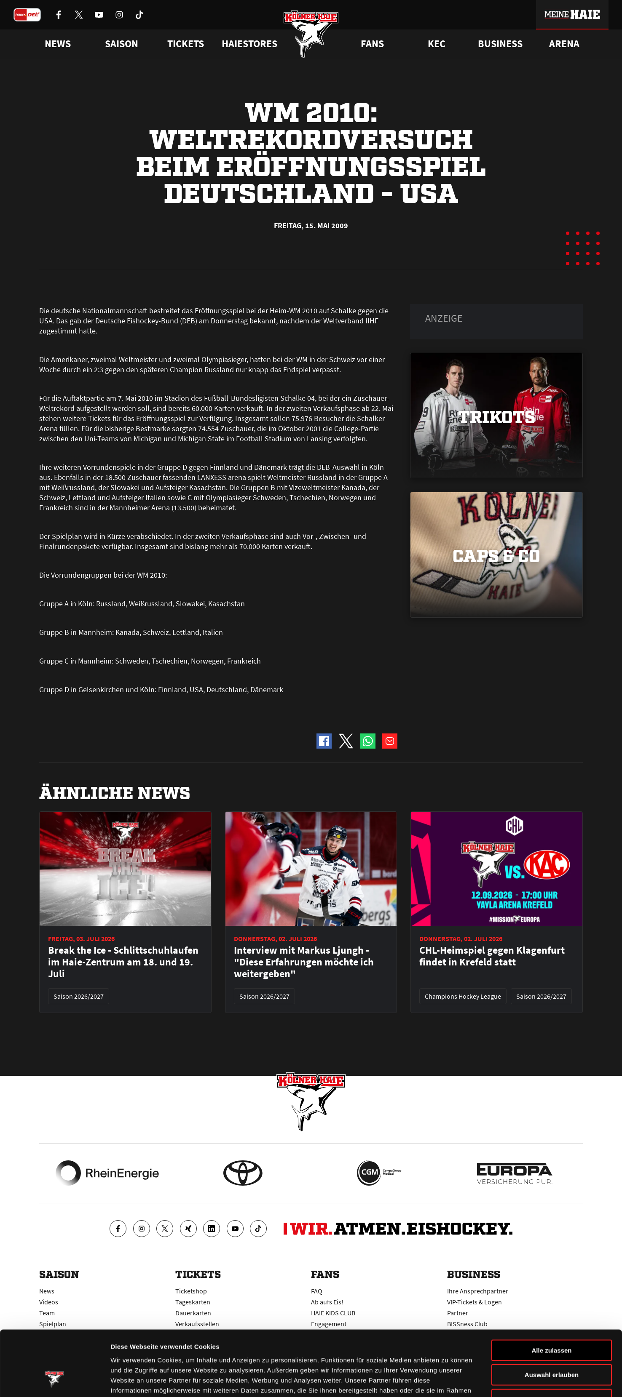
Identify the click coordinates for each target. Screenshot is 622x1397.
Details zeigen (448, 1380)
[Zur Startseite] (311, 35)
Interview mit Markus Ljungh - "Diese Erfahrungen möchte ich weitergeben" (304, 962)
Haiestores (249, 43)
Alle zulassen (551, 1294)
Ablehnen (551, 1343)
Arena (564, 43)
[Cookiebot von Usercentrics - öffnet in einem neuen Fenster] (54, 1380)
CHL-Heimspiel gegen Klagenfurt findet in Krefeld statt (492, 956)
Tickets (185, 43)
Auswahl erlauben (552, 1318)
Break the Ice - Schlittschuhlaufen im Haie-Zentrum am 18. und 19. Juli (123, 962)
